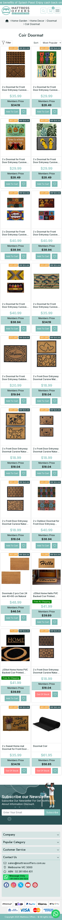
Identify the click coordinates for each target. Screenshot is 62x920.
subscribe (52, 812)
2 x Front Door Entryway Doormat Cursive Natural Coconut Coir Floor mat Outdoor (15, 453)
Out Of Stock (43, 694)
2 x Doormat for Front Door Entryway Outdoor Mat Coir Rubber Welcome (14, 380)
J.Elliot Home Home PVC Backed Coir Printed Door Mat (15, 672)
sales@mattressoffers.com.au (26, 863)
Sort (36, 42)
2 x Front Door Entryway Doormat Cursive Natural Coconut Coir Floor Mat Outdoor (46, 453)
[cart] (49, 10)
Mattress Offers (28, 917)
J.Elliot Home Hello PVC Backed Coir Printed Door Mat (45, 596)
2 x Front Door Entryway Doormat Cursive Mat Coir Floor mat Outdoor (46, 379)
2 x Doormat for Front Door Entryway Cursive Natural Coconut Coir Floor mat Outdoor (14, 91)
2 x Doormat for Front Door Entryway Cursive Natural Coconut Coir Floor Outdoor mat (45, 308)
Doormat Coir (40, 746)
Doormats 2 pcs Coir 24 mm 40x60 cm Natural (14, 595)
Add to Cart (12, 111)
